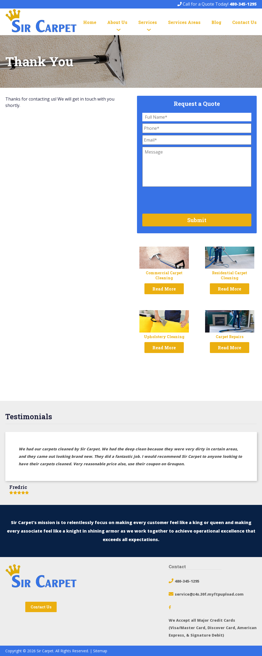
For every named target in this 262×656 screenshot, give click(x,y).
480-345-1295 (243, 4)
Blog (216, 22)
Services (147, 22)
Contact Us (244, 22)
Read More (164, 289)
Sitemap (100, 650)
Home (89, 22)
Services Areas (184, 22)
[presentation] (182, 199)
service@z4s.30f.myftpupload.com (209, 594)
